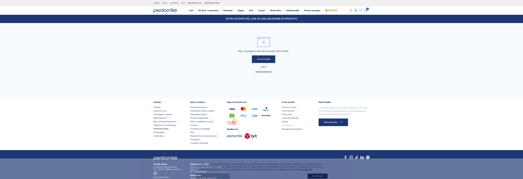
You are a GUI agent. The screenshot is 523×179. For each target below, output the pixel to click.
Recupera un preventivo (292, 129)
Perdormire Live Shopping (165, 125)
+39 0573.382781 (199, 172)
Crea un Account (289, 107)
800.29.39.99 (162, 167)
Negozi (164, 3)
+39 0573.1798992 (164, 169)
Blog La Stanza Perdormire (165, 122)
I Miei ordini (287, 114)
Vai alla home (263, 59)
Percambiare (159, 132)
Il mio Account (288, 111)
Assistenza (174, 3)
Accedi (285, 122)
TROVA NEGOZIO (330, 122)
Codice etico (159, 136)
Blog (183, 3)
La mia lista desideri (290, 118)
